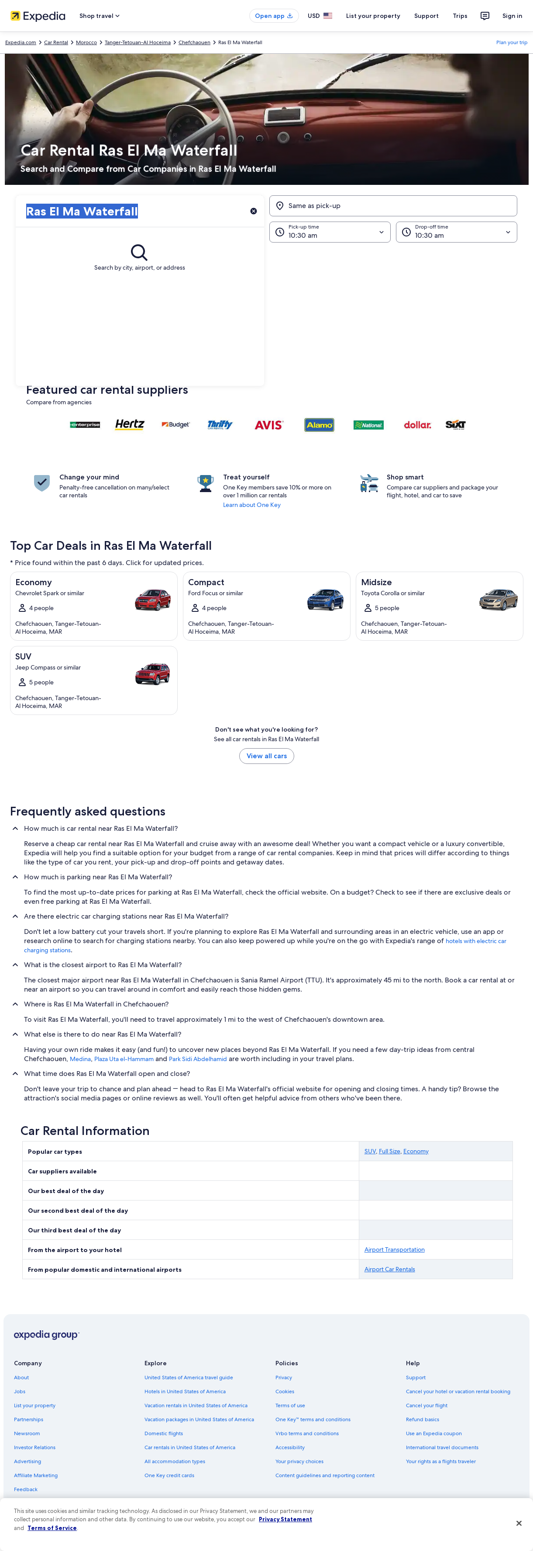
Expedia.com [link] (20, 42)
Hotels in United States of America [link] (185, 1391)
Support (426, 16)
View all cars (267, 756)
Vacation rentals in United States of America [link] (196, 1405)
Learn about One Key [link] (252, 505)
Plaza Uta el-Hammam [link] (124, 1059)
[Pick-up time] (330, 232)
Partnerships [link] (28, 1419)
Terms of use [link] (290, 1405)
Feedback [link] (26, 1489)
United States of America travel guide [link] (188, 1377)
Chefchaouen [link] (194, 42)
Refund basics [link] (422, 1419)
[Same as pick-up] (393, 205)
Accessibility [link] (290, 1447)
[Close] (519, 1523)
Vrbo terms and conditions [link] (307, 1433)
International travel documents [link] (442, 1447)
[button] (266, 314)
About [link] (21, 1377)
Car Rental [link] (56, 42)
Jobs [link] (19, 1391)
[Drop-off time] (456, 232)
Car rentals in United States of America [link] (189, 1447)
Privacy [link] (283, 1377)
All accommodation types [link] (174, 1461)
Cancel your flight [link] (426, 1405)
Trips (460, 16)
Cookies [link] (284, 1391)
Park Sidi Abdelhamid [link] (198, 1059)
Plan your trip (512, 42)
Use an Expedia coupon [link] (434, 1433)
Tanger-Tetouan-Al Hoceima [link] (138, 42)
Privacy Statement (285, 1519)
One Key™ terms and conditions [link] (313, 1419)
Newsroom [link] (27, 1433)
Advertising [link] (27, 1461)
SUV (370, 1151)
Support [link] (416, 1377)
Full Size (389, 1151)
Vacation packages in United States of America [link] (199, 1419)
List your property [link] (34, 1405)
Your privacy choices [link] (299, 1461)
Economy (416, 1151)
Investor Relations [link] (34, 1447)
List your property (373, 16)
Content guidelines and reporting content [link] (325, 1475)
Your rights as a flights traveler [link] (441, 1461)
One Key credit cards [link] (169, 1475)
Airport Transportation (395, 1249)
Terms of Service (52, 1527)
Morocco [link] (86, 42)
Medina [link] (80, 1059)
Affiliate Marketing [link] (36, 1475)
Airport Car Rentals (390, 1269)
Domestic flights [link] (163, 1433)
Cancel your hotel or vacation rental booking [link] (458, 1391)
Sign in (512, 16)
